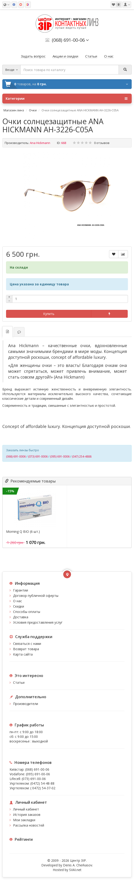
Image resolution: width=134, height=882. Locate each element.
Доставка (20, 617)
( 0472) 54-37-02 (42, 788)
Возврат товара (26, 649)
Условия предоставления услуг (38, 622)
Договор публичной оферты (35, 595)
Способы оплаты (26, 611)
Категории (66, 98)
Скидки (18, 606)
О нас (17, 601)
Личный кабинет (26, 809)
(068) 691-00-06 (37, 769)
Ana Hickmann (40, 143)
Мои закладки (24, 820)
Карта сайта (23, 654)
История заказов (26, 814)
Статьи (19, 682)
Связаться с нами (27, 643)
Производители (25, 703)
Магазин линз (14, 110)
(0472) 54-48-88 (42, 783)
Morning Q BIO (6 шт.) (23, 532)
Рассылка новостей (28, 825)
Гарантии (20, 590)
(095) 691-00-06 (38, 774)
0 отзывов (101, 143)
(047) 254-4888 (82, 456)
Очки (33, 110)
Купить (48, 313)
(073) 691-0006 (38, 456)
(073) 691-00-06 (34, 778)
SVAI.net (75, 870)
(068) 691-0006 (16, 456)
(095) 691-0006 (60, 456)
